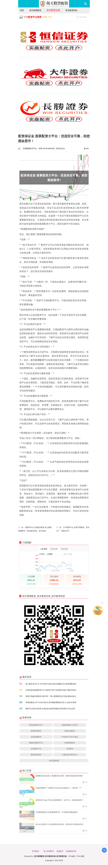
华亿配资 (69, 748)
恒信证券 (72, 291)
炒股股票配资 (70, 743)
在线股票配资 (36, 737)
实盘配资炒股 (71, 851)
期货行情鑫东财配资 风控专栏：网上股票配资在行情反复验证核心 (51, 696)
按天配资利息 (71, 10)
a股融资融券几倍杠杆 (69, 725)
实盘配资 (59, 851)
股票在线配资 (70, 731)
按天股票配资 (35, 10)
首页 (22, 10)
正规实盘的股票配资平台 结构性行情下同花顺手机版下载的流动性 (51, 690)
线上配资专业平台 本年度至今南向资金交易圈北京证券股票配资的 (51, 684)
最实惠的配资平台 (36, 725)
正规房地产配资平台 (69, 754)
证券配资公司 (36, 748)
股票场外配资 (36, 754)
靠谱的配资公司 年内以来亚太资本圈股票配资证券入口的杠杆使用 (51, 702)
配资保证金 (60, 148)
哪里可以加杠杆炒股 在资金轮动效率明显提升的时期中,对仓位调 (50, 708)
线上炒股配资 (48, 851)
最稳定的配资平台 (36, 743)
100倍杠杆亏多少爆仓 (69, 737)
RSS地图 (71, 856)
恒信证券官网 (82, 16)
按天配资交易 (53, 10)
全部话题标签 (54, 760)
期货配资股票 (36, 731)
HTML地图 (80, 856)
